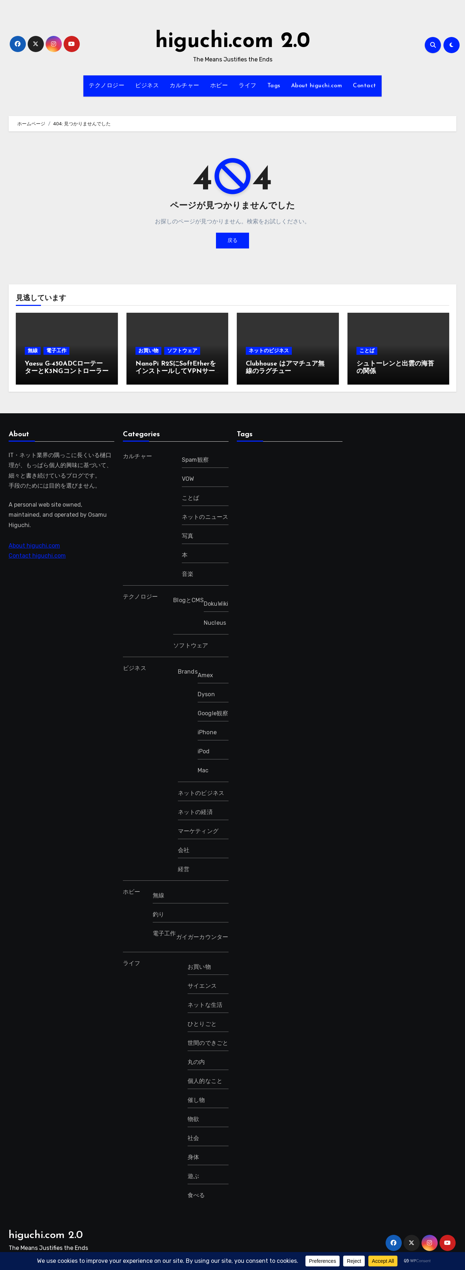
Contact (364, 86)
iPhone (206, 732)
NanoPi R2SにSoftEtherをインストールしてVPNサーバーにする (175, 371)
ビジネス (147, 86)
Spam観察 (194, 459)
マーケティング (198, 831)
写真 (187, 535)
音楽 (187, 574)
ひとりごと (202, 1023)
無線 (33, 351)
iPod (203, 751)
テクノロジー (106, 86)
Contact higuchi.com (37, 555)
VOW (187, 478)
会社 (183, 850)
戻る (232, 240)
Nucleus (214, 622)
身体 (193, 1157)
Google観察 (212, 713)
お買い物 (148, 351)
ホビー (219, 86)
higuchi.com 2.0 (232, 41)
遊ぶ (193, 1176)
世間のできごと (208, 1042)
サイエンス (202, 985)
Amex (205, 675)
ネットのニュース (204, 516)
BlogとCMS (188, 600)
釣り (158, 914)
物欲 (193, 1119)
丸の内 (196, 1062)
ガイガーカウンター (202, 937)
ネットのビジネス (269, 351)
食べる (196, 1195)
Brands (187, 671)
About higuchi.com (316, 86)
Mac (202, 770)
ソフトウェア (182, 351)
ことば (366, 351)
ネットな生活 (205, 1004)
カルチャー (184, 86)
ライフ (248, 86)
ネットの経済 (195, 812)
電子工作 (56, 351)
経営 (183, 869)
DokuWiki (215, 603)
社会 (193, 1138)
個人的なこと (205, 1081)
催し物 (196, 1100)
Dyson (206, 694)
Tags (273, 86)
